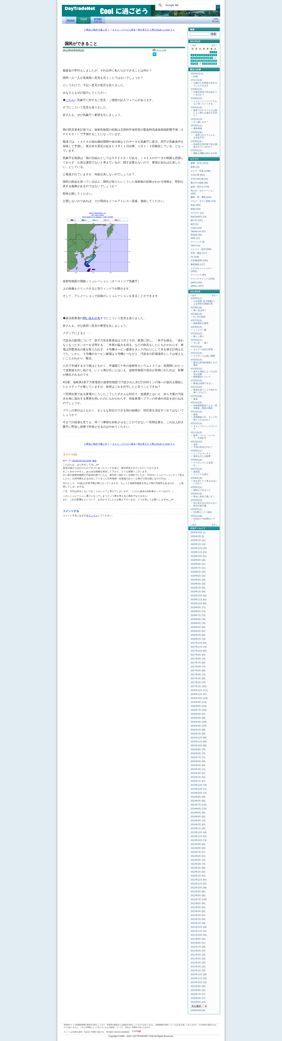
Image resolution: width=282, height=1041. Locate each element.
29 (211, 64)
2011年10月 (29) (199, 935)
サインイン (92, 515)
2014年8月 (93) (198, 801)
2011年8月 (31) (198, 943)
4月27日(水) (196, 320)
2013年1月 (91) (198, 876)
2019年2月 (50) (198, 587)
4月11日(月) (196, 432)
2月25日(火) (196, 150)
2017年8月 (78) (198, 658)
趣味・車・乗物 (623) (201, 197)
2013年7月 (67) (198, 852)
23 (215, 61)
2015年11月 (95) (199, 741)
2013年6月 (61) (198, 856)
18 (196, 61)
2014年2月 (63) (198, 824)
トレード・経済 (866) (201, 249)
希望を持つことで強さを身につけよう (205, 391)
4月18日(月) (196, 380)
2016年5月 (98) (198, 718)
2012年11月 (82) (199, 883)
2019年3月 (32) (198, 583)
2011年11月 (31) (199, 931)
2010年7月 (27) (198, 994)
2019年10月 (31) (199, 556)
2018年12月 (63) (199, 595)
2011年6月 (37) (198, 951)
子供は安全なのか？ (203, 447)
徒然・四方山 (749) (200, 186)
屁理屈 (196, 472)
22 (211, 61)
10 (192, 58)
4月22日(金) (196, 346)
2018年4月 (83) (198, 627)
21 (208, 61)
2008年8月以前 (198, 1010)
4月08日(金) (196, 460)
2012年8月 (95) (198, 895)
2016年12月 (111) (199, 690)
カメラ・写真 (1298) (200, 171)
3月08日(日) (196, 98)
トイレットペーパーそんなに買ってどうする (205, 102)
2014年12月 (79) (199, 785)
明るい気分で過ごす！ (204, 496)
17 (192, 61)
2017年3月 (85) (198, 678)
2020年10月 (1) (198, 532)
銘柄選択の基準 (200, 323)
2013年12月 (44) (199, 832)
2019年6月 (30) (198, 572)
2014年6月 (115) (199, 808)
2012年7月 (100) (199, 899)
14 (208, 58)
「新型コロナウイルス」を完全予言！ (205, 136)
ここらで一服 (199, 330)
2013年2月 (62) (198, 872)
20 (204, 61)
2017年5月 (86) (198, 670)
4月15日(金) (196, 396)
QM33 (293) (196, 282)
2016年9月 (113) (199, 702)
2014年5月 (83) (198, 812)
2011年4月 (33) (198, 958)
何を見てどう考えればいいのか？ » (156, 29)
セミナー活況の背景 (203, 349)
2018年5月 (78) (198, 623)
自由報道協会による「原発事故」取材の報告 (205, 406)
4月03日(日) (196, 500)
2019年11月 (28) (199, 552)
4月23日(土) (196, 340)
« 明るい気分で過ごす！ (97, 29)
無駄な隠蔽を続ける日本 (205, 153)
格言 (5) (194, 224)
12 (200, 58)
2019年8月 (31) (198, 564)
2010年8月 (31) (198, 990)
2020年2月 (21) (198, 540)
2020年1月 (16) (198, 544)
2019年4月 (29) (198, 580)
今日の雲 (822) (198, 175)
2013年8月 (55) (198, 848)
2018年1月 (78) (198, 639)
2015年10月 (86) (199, 745)
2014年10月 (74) (199, 793)
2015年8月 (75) (198, 753)
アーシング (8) (198, 242)
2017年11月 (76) (199, 647)
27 (204, 64)
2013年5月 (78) (198, 860)
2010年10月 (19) (199, 982)
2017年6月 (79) (198, 666)
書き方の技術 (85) (199, 183)
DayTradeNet (80, 9)
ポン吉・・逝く (200, 343)
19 (200, 61)
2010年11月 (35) (199, 978)
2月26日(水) (196, 141)
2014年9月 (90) (198, 797)
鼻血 (195, 399)
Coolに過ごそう (83, 20)
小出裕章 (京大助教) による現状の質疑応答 (204, 302)
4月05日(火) (196, 487)
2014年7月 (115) (199, 804)
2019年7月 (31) (198, 568)
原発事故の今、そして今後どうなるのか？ (205, 418)
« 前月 (193, 45)
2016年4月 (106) (199, 722)
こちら (70, 100)
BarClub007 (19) (198, 216)
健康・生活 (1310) (199, 163)
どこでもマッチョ (202, 453)
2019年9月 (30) (198, 560)
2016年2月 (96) (198, 730)
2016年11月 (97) (199, 694)
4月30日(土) (196, 298)
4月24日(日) (196, 333)
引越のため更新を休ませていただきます (205, 84)
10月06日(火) (197, 73)
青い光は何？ (199, 310)
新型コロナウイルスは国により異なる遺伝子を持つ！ (205, 113)
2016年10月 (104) (199, 698)
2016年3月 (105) (199, 726)
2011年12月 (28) (199, 927)
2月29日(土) (196, 125)
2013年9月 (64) (198, 844)
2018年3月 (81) (198, 631)
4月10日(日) (196, 441)
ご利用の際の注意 (215, 20)
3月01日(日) (196, 119)
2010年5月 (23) (198, 1002)
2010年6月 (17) (198, 998)
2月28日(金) (196, 132)
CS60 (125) (196, 228)
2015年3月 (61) (198, 773)
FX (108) (195, 257)
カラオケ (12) (197, 213)
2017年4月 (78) (198, 674)
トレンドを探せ (200, 474)
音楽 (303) (196, 205)
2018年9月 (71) (198, 607)
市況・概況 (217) (199, 253)
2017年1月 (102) (199, 686)
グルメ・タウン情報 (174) (203, 201)
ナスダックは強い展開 (204, 356)
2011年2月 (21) (198, 966)
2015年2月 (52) (198, 777)
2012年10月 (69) (199, 887)
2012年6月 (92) (198, 903)
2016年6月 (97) (198, 714)
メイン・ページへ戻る (124, 29)
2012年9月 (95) (198, 891)
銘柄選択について (202, 376)
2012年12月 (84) (199, 879)
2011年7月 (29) (198, 947)
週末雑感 (197, 128)
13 (204, 58)
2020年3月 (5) (197, 536)
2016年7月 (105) (199, 710)
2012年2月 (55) (198, 919)
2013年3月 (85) (198, 868)
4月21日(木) (196, 353)
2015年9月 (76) (198, 749)
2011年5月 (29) (198, 954)
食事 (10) (195, 167)
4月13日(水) (196, 411)
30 (215, 64)
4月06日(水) (196, 478)
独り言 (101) (197, 220)
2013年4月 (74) (198, 864)
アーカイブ (199, 528)
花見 (195, 444)
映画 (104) (196, 209)
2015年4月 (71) (198, 769)
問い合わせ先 (91, 318)
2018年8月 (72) (198, 611)
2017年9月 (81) (198, 655)
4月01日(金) (196, 516)
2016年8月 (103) (199, 706)
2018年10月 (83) (199, 603)
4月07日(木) (196, 469)
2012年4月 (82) (198, 911)
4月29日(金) (196, 307)
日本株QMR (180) (199, 260)
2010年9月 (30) (198, 986)
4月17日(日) (196, 387)
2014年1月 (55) (198, 828)
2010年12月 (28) (199, 974)
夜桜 (195, 414)
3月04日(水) (196, 107)
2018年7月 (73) (198, 615)
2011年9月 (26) (198, 939)
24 (192, 64)
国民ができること (202, 490)
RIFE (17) (195, 238)
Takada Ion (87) (198, 231)
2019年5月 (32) (198, 576)
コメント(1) (161, 50)
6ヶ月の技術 (199, 317)
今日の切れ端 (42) (199, 179)
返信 (94, 461)
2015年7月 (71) (198, 757)
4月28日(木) (196, 314)
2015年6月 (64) (198, 761)
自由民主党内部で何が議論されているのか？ (205, 145)
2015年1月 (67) (198, 781)
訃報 (195, 76)
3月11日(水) (196, 80)
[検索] (184, 5)
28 (208, 64)
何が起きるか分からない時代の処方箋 (205, 504)
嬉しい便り (198, 336)
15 (211, 58)
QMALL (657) (197, 286)
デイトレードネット (70, 20)
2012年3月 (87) (198, 915)
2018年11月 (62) (199, 599)
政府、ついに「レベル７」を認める (204, 436)
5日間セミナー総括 (202, 512)
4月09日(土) (196, 450)
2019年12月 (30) (199, 548)
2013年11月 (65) (199, 836)
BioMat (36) (196, 235)
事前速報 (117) (198, 264)
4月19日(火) (196, 368)
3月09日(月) (196, 89)
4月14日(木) (196, 402)
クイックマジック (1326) (203, 279)
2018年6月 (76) (198, 619)
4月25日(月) (196, 327)
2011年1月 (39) (198, 970)
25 (196, 64)
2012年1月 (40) (198, 923)
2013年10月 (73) (199, 840)
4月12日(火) (196, 423)
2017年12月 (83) (199, 643)
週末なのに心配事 (202, 456)
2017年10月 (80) (199, 651)
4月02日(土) (196, 509)
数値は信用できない (203, 383)
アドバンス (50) (198, 275)
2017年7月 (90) (198, 662)
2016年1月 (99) (198, 733)
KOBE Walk (98, 20)
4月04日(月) (196, 493)
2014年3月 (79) (198, 820)
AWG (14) (195, 245)
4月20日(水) (196, 359)
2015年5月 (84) (198, 765)
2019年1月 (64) (198, 591)
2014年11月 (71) (199, 789)
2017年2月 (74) (198, 682)
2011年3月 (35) (198, 962)
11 (196, 58)
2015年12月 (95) (199, 737)
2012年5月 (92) (198, 907)
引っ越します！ (200, 122)
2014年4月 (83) (198, 816)
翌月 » (214, 45)
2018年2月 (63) (198, 635)
